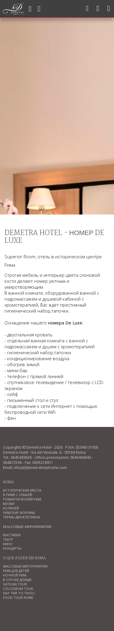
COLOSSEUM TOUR (18, 588)
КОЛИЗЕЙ (11, 508)
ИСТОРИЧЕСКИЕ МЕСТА (22, 490)
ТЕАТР (8, 539)
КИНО (8, 544)
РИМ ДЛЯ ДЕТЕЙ (16, 570)
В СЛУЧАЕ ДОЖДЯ (17, 579)
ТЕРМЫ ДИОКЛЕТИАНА (21, 517)
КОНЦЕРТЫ (12, 548)
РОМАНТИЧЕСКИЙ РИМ (22, 499)
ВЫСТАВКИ (12, 535)
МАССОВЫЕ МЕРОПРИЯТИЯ (25, 566)
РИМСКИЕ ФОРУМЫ (19, 512)
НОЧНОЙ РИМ (14, 575)
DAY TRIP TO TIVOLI (19, 593)
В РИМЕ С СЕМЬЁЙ (17, 494)
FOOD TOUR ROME (18, 597)
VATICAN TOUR (15, 584)
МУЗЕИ (8, 503)
